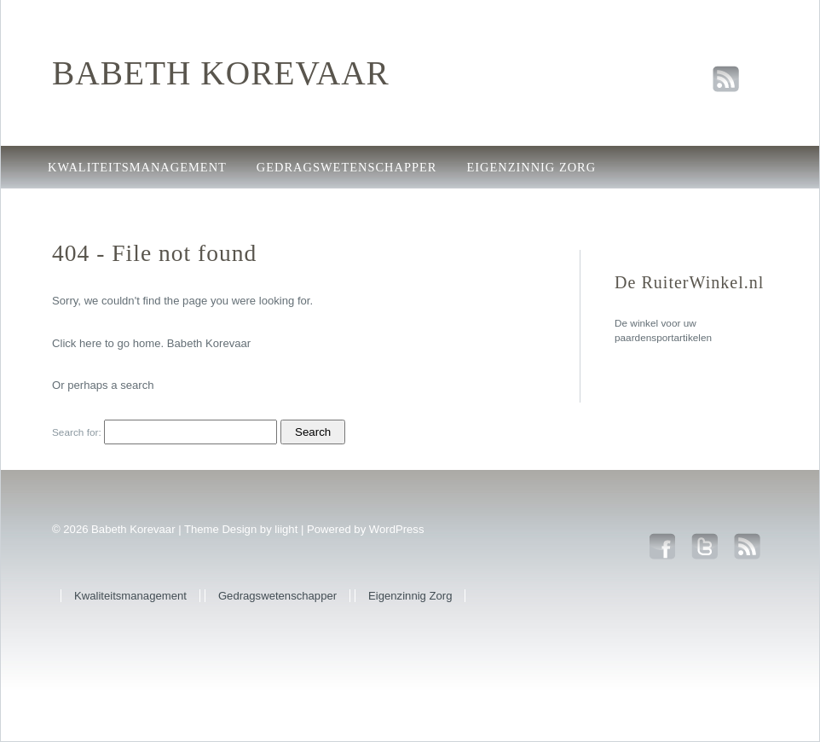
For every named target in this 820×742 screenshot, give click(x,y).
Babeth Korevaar (221, 73)
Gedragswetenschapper (347, 167)
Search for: (76, 432)
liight (285, 529)
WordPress (396, 529)
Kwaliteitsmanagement (137, 167)
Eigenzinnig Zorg (531, 167)
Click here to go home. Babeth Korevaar (151, 343)
